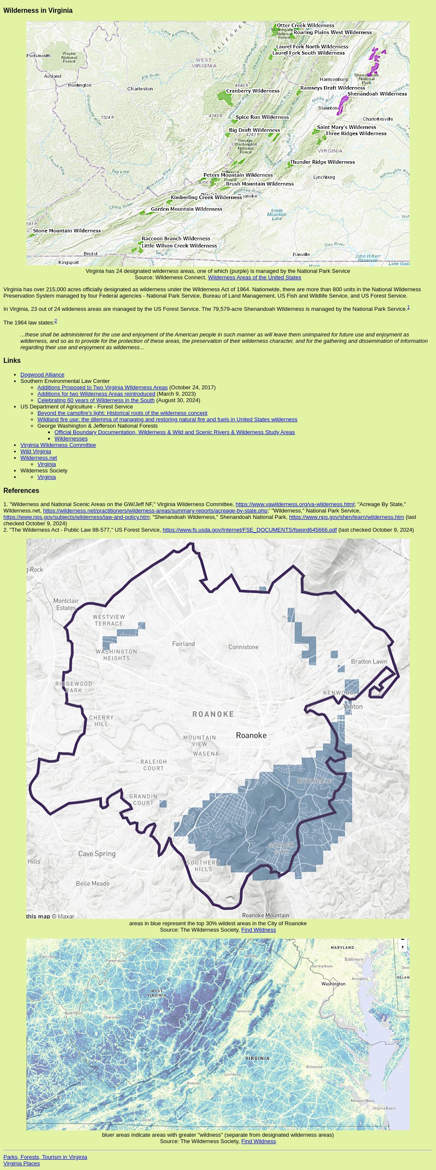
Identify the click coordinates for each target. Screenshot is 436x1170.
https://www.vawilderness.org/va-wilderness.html (295, 504)
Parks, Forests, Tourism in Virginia (45, 1157)
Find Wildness (258, 930)
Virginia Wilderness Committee (58, 445)
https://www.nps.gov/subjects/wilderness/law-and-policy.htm (76, 517)
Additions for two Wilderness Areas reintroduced (96, 394)
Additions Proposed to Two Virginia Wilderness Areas (102, 387)
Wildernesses (71, 438)
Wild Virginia (35, 451)
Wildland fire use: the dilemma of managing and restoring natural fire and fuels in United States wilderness (167, 419)
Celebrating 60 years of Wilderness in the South (96, 400)
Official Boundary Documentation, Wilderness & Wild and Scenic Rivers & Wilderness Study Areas (174, 432)
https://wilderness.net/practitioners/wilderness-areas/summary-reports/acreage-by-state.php (155, 510)
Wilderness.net (38, 458)
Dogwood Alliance (42, 374)
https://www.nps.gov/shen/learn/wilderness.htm (346, 517)
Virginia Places (21, 1163)
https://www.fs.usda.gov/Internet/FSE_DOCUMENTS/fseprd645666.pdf (250, 530)
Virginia (46, 464)
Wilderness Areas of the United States (254, 277)
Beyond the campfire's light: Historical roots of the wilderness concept (122, 413)
